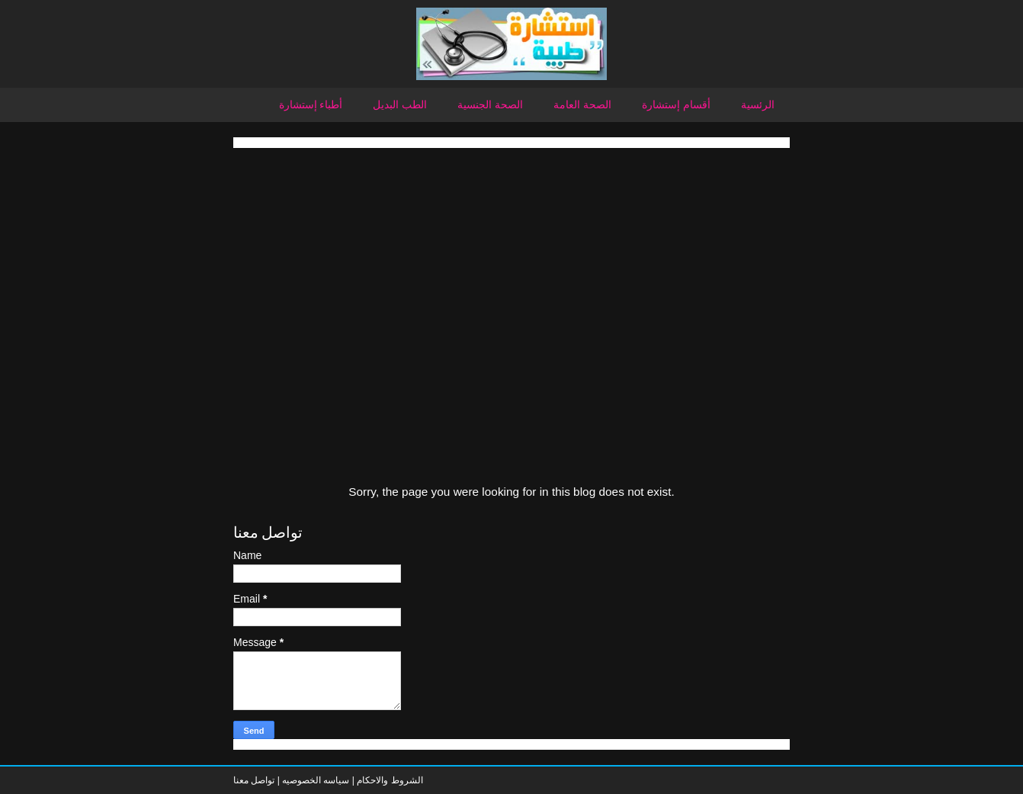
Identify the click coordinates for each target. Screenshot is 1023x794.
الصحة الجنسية (490, 104)
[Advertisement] (511, 255)
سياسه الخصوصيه (315, 780)
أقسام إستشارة (676, 104)
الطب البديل (400, 104)
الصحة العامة (582, 104)
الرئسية (757, 104)
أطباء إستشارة (311, 104)
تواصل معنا (253, 780)
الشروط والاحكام (388, 780)
